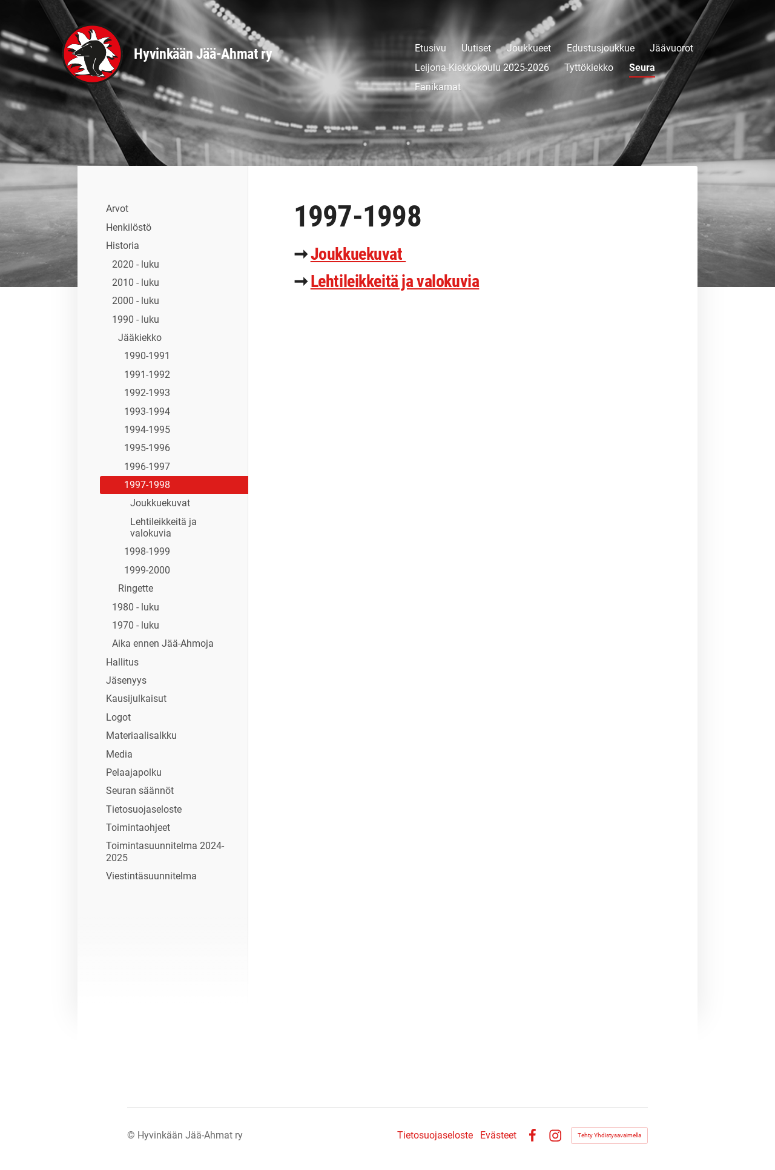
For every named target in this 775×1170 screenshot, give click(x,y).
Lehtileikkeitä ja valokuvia (395, 281)
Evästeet (498, 1135)
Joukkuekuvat (358, 254)
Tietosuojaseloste (435, 1135)
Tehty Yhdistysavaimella (609, 1135)
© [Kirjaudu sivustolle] (132, 1135)
